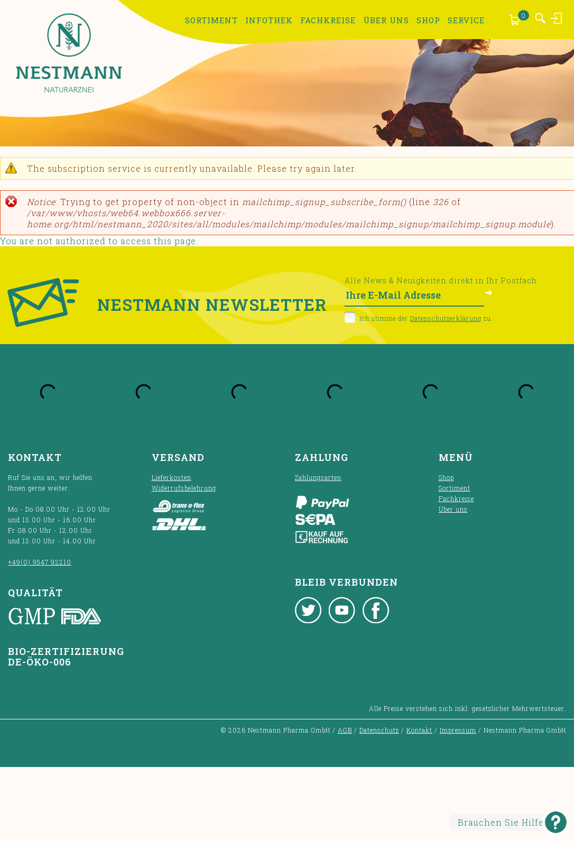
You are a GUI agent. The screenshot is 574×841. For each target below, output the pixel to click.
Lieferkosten (171, 477)
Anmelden (556, 18)
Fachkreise (328, 20)
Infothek (269, 20)
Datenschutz (379, 730)
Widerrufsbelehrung (184, 488)
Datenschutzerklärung (446, 318)
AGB (345, 730)
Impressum (458, 730)
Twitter (308, 610)
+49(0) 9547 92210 (39, 562)
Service (466, 20)
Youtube (342, 610)
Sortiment (211, 20)
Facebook (376, 610)
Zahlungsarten (318, 477)
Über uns (386, 20)
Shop (428, 20)
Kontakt (419, 730)
